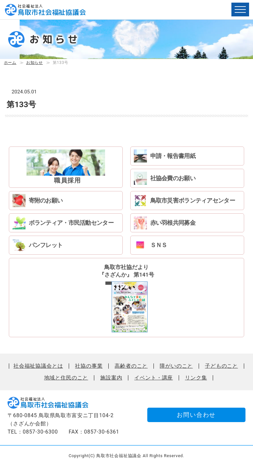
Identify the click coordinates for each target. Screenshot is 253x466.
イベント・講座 (153, 377)
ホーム (10, 62)
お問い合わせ (196, 414)
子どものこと (221, 366)
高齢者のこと (131, 366)
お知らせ (34, 62)
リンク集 (196, 377)
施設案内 (111, 377)
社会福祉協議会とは (38, 366)
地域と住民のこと (66, 377)
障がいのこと (176, 366)
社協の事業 (88, 366)
